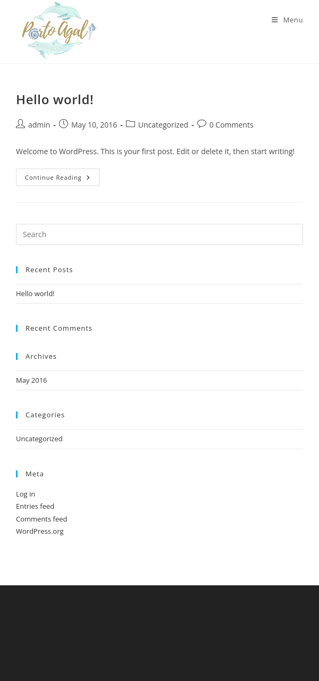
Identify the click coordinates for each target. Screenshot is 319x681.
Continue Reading (62, 179)
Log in (25, 494)
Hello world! (55, 99)
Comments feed (41, 519)
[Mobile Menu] (287, 19)
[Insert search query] (159, 234)
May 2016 (31, 380)
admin (39, 125)
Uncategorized (163, 125)
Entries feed (35, 506)
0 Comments (231, 125)
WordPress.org (40, 531)
